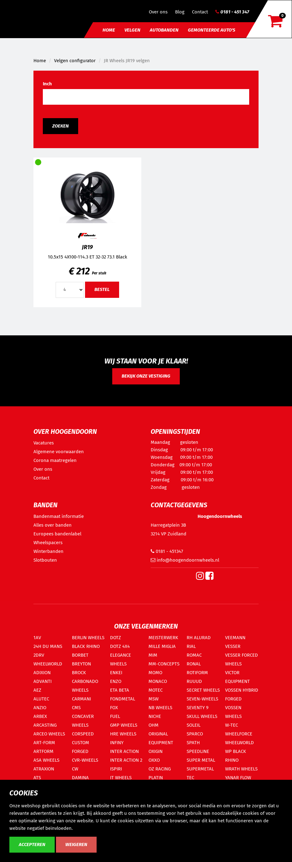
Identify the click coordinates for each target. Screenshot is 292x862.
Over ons (158, 12)
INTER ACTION (124, 751)
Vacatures (43, 443)
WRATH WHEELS (241, 769)
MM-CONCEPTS (164, 664)
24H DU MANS (47, 646)
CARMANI (81, 699)
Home (109, 30)
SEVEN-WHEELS (202, 699)
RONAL (194, 664)
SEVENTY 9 (198, 707)
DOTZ (115, 637)
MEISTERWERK (163, 637)
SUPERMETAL (200, 769)
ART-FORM (44, 742)
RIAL (191, 646)
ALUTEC (41, 699)
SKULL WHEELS (202, 716)
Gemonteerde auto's (211, 30)
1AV (37, 637)
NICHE (155, 716)
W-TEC (231, 725)
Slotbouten (45, 560)
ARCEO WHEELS (49, 734)
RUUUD (194, 681)
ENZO (115, 681)
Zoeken (60, 126)
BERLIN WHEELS (88, 637)
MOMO (155, 672)
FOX (114, 707)
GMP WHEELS (123, 725)
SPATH (193, 742)
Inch (47, 84)
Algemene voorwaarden (58, 451)
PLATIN (156, 777)
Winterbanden (48, 551)
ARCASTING (45, 725)
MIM (153, 655)
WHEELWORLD (239, 742)
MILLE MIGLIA (162, 646)
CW (75, 769)
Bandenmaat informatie (58, 516)
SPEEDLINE (198, 751)
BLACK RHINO (86, 646)
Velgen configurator (75, 60)
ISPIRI (116, 769)
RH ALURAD (199, 637)
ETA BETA (119, 690)
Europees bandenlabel (57, 534)
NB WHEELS (160, 707)
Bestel (102, 289)
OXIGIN (156, 751)
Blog (179, 12)
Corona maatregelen (55, 460)
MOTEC (156, 690)
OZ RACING (160, 769)
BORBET (80, 655)
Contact (200, 12)
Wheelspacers (48, 542)
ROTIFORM (197, 672)
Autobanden (164, 30)
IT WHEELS (121, 777)
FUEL (115, 716)
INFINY (116, 742)
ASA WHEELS (46, 760)
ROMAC (194, 655)
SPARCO (195, 734)
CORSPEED (83, 734)
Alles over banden (52, 525)
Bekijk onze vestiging (146, 376)
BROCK (79, 672)
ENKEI (116, 672)
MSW (154, 699)
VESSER (232, 646)
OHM (154, 725)
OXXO (154, 760)
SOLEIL (193, 725)
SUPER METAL (201, 760)
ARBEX (40, 716)
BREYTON (81, 664)
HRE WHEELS (123, 734)
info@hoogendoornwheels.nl (185, 560)
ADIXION (42, 672)
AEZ (37, 690)
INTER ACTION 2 (126, 760)
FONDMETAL (122, 699)
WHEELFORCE (238, 734)
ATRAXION (43, 769)
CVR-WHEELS (85, 760)
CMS (76, 707)
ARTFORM (43, 751)
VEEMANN (235, 637)
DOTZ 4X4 (120, 646)
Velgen (132, 30)
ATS (37, 777)
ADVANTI (42, 681)
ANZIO (39, 707)
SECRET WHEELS (203, 690)
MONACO (158, 681)
